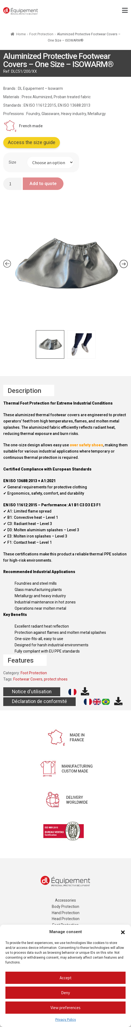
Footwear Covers (27, 679)
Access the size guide (31, 142)
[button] (123, 932)
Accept (66, 977)
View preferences (65, 1007)
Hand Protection (65, 913)
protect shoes (56, 679)
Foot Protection (41, 34)
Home (21, 34)
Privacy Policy (65, 1020)
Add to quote (43, 183)
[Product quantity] (12, 184)
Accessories (65, 900)
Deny (65, 992)
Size (12, 162)
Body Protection (65, 906)
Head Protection (65, 919)
